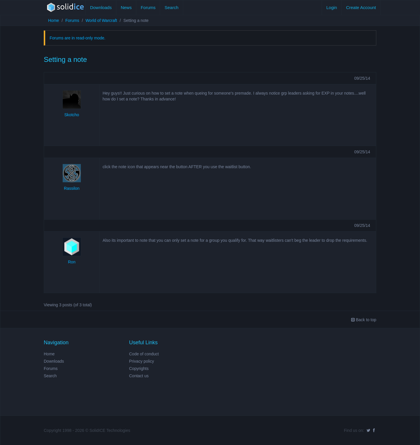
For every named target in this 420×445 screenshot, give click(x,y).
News (126, 7)
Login (331, 7)
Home (53, 20)
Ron (72, 262)
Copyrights (139, 368)
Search (171, 7)
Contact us (139, 375)
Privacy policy (141, 361)
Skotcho (71, 114)
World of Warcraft (101, 20)
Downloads (101, 7)
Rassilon (72, 188)
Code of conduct (144, 354)
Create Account (361, 7)
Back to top (363, 319)
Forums (148, 7)
